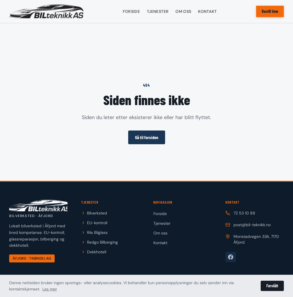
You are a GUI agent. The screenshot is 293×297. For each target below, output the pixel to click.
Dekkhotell (93, 251)
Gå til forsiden (146, 137)
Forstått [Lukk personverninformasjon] (272, 285)
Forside (131, 11)
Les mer (49, 289)
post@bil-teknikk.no (248, 224)
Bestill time (270, 11)
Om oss (183, 11)
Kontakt (207, 11)
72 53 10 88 (240, 213)
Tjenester (158, 11)
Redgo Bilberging (99, 242)
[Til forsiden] (38, 209)
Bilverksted (94, 213)
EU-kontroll (94, 222)
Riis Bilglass (94, 232)
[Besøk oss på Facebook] (230, 257)
